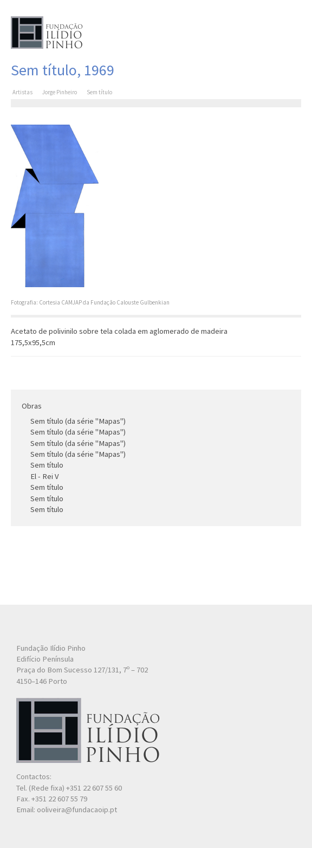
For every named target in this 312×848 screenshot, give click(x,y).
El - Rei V (44, 476)
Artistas (22, 92)
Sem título (46, 465)
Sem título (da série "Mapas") (78, 421)
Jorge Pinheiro (59, 92)
